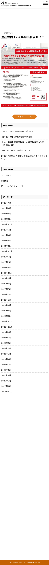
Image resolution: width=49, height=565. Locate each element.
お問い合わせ (10, 470)
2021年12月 (6, 316)
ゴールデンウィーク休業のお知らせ (17, 131)
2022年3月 (6, 300)
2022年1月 (6, 310)
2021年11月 (6, 321)
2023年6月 (6, 262)
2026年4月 (6, 203)
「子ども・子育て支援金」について (17, 150)
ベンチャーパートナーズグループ (15, 433)
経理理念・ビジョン (10, 426)
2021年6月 (6, 348)
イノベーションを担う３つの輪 (14, 429)
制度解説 (5, 181)
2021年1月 (6, 370)
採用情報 (8, 456)
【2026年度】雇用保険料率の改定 (16, 137)
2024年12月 (6, 246)
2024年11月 (6, 251)
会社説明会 (9, 461)
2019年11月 (6, 391)
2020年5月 (6, 381)
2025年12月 (6, 219)
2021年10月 (6, 327)
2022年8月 (6, 278)
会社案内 (8, 465)
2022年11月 (6, 273)
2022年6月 (6, 283)
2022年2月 (6, 305)
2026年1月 (6, 213)
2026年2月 (6, 208)
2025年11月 (6, 224)
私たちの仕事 (10, 421)
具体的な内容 (8, 446)
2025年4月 (6, 235)
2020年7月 (6, 375)
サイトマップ (10, 483)
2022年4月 (6, 294)
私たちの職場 (10, 438)
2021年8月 (6, 337)
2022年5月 (6, 289)
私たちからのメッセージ (12, 186)
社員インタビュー (12, 452)
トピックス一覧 (24, 116)
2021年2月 (6, 364)
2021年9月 (6, 332)
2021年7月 (6, 343)
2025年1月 (6, 240)
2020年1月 (6, 386)
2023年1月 (6, 267)
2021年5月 (6, 354)
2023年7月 (6, 257)
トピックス (6, 175)
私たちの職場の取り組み (12, 443)
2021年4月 (6, 359)
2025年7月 (6, 230)
